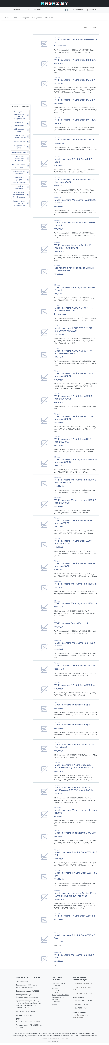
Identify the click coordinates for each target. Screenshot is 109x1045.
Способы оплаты (58, 984)
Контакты (38, 10)
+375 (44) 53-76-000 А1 (83, 994)
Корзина (91, 10)
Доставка (55, 991)
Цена (87, 28)
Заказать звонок (76, 10)
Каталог (27, 10)
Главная (16, 10)
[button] (66, 10)
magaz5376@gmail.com (82, 984)
